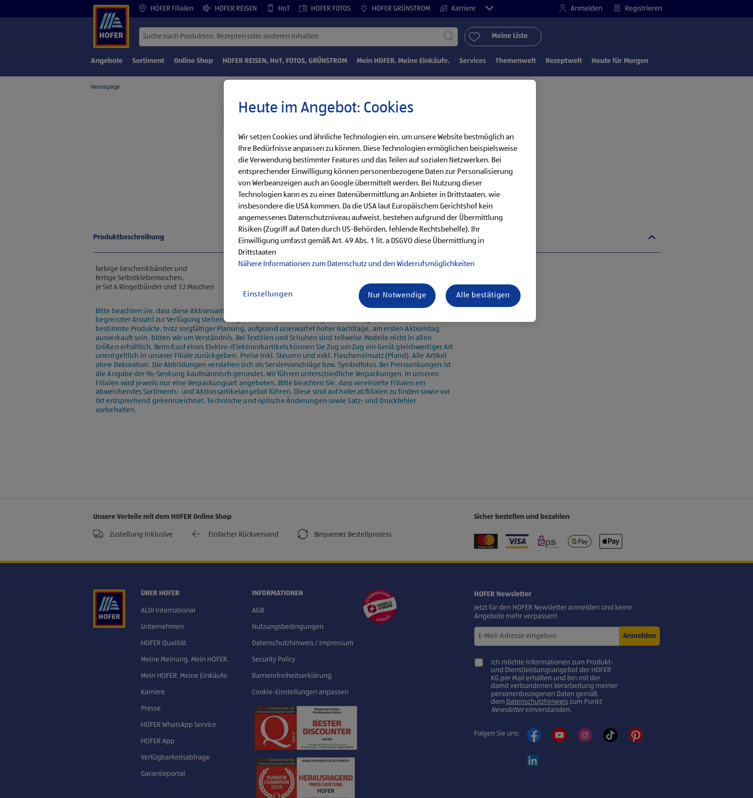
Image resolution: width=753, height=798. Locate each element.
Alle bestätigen (483, 295)
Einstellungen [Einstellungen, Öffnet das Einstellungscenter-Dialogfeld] (267, 294)
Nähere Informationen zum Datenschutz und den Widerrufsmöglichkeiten (356, 264)
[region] (380, 201)
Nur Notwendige (397, 295)
